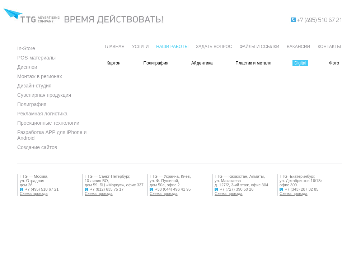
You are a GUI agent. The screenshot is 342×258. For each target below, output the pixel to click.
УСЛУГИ (140, 46)
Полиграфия (31, 104)
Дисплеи (27, 67)
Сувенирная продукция (44, 95)
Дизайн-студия (34, 86)
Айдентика (201, 63)
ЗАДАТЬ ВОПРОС (214, 46)
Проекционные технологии (48, 123)
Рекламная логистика (42, 113)
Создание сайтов (37, 147)
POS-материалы (36, 58)
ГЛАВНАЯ (115, 46)
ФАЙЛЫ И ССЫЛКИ (259, 46)
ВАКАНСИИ (298, 46)
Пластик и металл (253, 63)
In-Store (26, 48)
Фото (334, 63)
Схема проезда (34, 193)
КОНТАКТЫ (329, 46)
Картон (114, 63)
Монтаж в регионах (39, 76)
